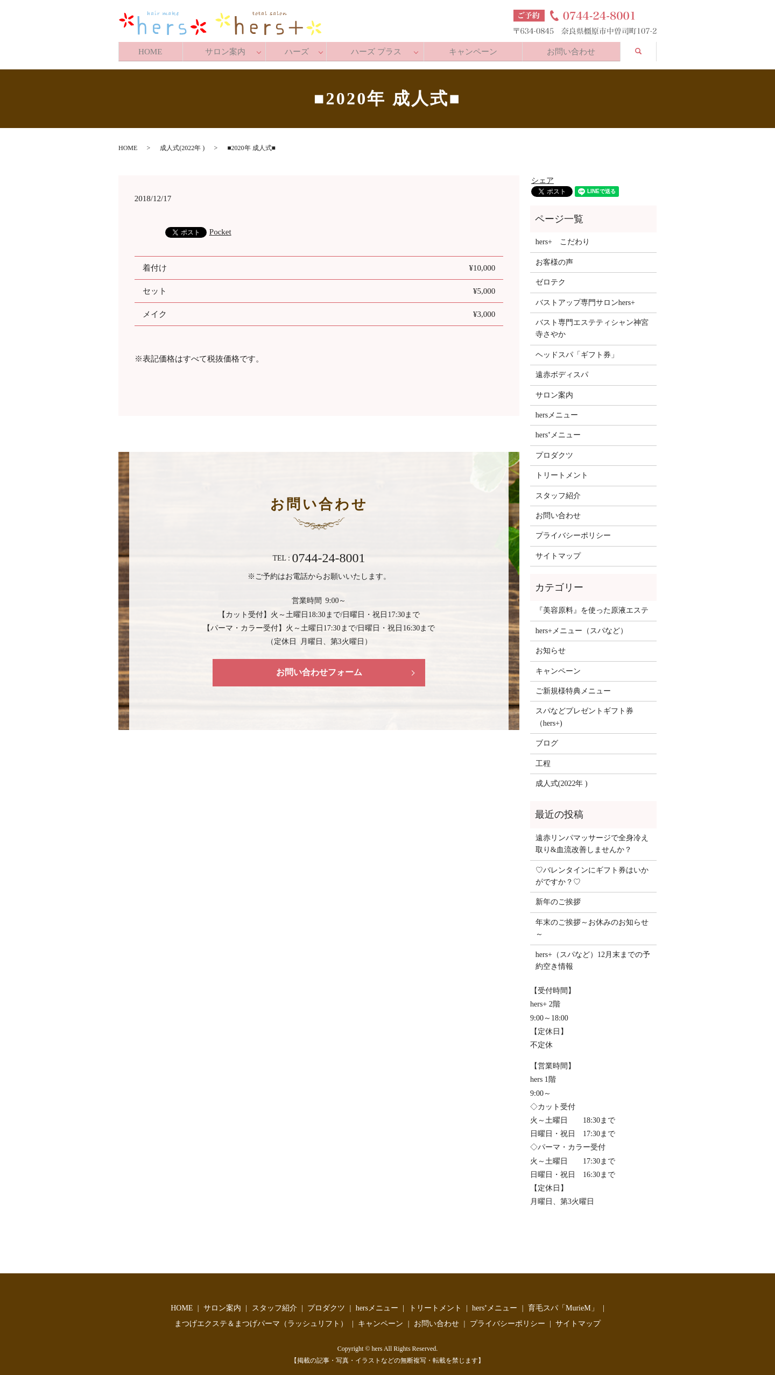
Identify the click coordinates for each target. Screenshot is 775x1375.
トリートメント (562, 472)
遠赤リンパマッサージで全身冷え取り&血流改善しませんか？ (592, 840)
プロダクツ (554, 452)
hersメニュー (557, 412)
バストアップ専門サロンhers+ (585, 299)
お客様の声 (554, 259)
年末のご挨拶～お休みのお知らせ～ (592, 924)
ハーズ (300, 49)
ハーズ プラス (378, 49)
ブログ (547, 740)
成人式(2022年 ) (182, 144)
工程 (543, 760)
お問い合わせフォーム (319, 669)
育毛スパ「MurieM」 (563, 1304)
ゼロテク (551, 279)
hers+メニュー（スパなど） (582, 627)
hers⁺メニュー (558, 432)
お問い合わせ (574, 49)
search (646, 48)
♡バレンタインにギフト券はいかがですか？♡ (592, 872)
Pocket (220, 228)
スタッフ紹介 (558, 492)
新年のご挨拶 (558, 899)
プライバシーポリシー (573, 532)
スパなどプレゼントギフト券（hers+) (584, 714)
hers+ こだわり (563, 239)
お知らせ (551, 647)
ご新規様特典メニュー (573, 688)
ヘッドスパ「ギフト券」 (577, 352)
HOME (151, 49)
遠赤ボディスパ (562, 371)
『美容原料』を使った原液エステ (592, 607)
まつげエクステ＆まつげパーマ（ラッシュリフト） (261, 1320)
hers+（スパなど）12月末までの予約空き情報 (593, 957)
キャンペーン (474, 49)
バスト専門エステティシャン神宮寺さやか (592, 325)
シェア (542, 177)
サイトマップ (558, 552)
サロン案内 (227, 49)
